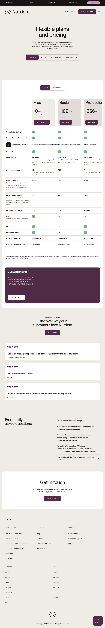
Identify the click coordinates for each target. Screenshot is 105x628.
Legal (7, 597)
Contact (56, 572)
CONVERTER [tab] (32, 57)
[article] (52, 352)
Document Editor (11, 539)
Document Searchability (14, 548)
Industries (9, 558)
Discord (56, 587)
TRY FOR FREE (41, 122)
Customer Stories (44, 543)
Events (39, 539)
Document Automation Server (17, 543)
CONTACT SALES (16, 297)
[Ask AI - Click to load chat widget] (98, 621)
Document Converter (13, 534)
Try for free (69, 11)
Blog (38, 534)
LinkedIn (56, 577)
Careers (8, 587)
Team (7, 582)
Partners (8, 592)
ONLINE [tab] (45, 87)
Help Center (73, 534)
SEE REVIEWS (52, 332)
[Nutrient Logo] (17, 12)
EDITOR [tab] (43, 57)
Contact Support (75, 539)
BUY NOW (65, 122)
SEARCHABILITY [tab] (71, 57)
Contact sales (87, 11)
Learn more (16, 145)
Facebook (56, 597)
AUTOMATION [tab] (56, 57)
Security (8, 577)
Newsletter (41, 548)
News (7, 602)
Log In (70, 543)
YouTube (56, 582)
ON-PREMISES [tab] (58, 87)
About (7, 572)
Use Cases (9, 553)
